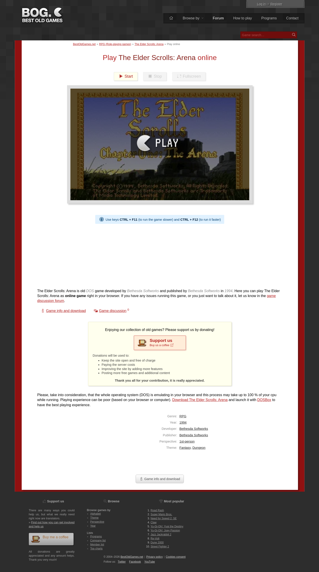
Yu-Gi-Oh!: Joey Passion (165, 530)
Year (93, 525)
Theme (94, 517)
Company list (98, 540)
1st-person (187, 441)
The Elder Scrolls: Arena (149, 44)
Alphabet (95, 513)
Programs (269, 18)
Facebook (135, 561)
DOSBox (264, 400)
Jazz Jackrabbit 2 (161, 534)
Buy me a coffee (50, 539)
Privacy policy (154, 556)
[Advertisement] (158, 255)
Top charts (96, 548)
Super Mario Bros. (161, 514)
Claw (154, 522)
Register (276, 4)
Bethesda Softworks (194, 429)
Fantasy (185, 447)
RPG (183, 416)
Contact (292, 18)
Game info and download (159, 479)
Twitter (122, 561)
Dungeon (198, 447)
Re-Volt (155, 538)
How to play (242, 18)
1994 (183, 422)
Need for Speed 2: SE (164, 518)
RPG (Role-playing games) (115, 44)
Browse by (193, 18)
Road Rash (157, 510)
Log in (261, 4)
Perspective (97, 521)
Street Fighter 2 (160, 546)
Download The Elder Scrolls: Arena (200, 400)
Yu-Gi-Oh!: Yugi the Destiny (167, 526)
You (149, 561)
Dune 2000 (157, 542)
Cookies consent (176, 556)
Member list (97, 544)
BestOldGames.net (84, 44)
